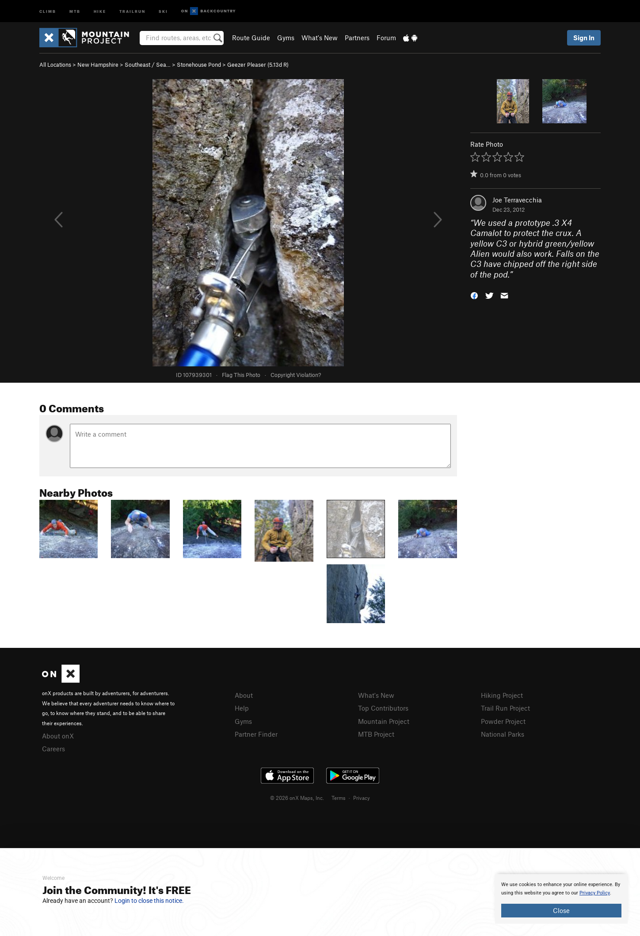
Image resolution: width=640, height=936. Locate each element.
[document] (561, 898)
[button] (474, 295)
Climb (47, 11)
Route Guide (251, 38)
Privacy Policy (594, 893)
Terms (338, 798)
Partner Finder (256, 734)
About (244, 695)
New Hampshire (97, 64)
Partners (357, 38)
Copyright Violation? (295, 374)
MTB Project (376, 734)
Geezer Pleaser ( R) (258, 64)
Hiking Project (502, 695)
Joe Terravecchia (517, 200)
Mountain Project (383, 721)
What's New (319, 38)
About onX (58, 736)
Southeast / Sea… (148, 64)
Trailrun (132, 11)
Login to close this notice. (149, 900)
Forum (386, 38)
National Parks (502, 734)
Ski (163, 11)
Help (242, 708)
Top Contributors (383, 708)
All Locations (55, 64)
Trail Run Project (505, 708)
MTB (74, 11)
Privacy (361, 798)
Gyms (285, 38)
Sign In (583, 38)
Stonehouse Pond (199, 64)
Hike (100, 11)
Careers (53, 749)
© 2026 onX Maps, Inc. (297, 798)
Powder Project (503, 721)
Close (561, 910)
